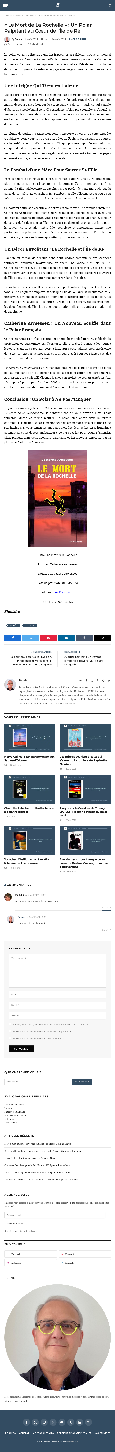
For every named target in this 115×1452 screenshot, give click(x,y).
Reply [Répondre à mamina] (106, 907)
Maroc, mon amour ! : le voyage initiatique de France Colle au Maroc (37, 1144)
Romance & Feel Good (15, 1115)
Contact (24, 1433)
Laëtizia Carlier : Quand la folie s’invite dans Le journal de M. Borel (37, 1172)
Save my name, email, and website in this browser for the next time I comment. (50, 1024)
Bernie (18, 39)
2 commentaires (14, 44)
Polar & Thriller (78, 39)
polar (65, 418)
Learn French (10, 1122)
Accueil (7, 15)
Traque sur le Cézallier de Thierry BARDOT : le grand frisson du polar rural (83, 811)
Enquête (14, 625)
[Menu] (5, 5)
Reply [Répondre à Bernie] (106, 930)
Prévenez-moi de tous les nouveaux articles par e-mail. (39, 1038)
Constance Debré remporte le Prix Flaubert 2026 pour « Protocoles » (37, 1165)
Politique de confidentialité (74, 1433)
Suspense (30, 625)
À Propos (10, 1433)
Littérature (9, 1119)
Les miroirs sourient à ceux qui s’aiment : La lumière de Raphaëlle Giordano (83, 760)
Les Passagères (64, 592)
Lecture (8, 1108)
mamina (19, 895)
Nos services (102, 1433)
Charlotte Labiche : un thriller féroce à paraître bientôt (29, 809)
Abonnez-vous (15, 1224)
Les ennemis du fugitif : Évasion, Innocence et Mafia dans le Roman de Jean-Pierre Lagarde (31, 660)
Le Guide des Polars (14, 1104)
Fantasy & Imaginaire (14, 1112)
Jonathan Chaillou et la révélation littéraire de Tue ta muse (27, 861)
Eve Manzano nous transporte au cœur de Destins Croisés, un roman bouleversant (84, 863)
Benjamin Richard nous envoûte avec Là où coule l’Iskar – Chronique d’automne (43, 1151)
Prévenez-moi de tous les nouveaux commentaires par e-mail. (42, 1031)
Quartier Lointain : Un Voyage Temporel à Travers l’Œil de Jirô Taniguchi (83, 660)
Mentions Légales (43, 1433)
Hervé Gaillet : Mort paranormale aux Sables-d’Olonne (29, 758)
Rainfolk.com (72, 1441)
